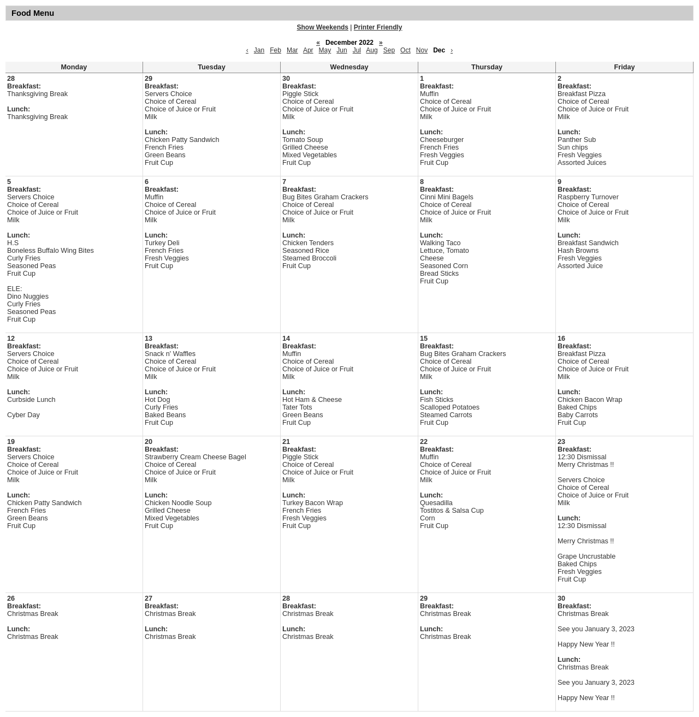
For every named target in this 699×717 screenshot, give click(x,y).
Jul (357, 50)
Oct (405, 50)
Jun (341, 50)
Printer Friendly (378, 27)
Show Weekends (322, 27)
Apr (308, 50)
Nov (422, 50)
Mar (292, 50)
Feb (275, 50)
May (325, 50)
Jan (259, 50)
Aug (371, 50)
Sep (389, 50)
